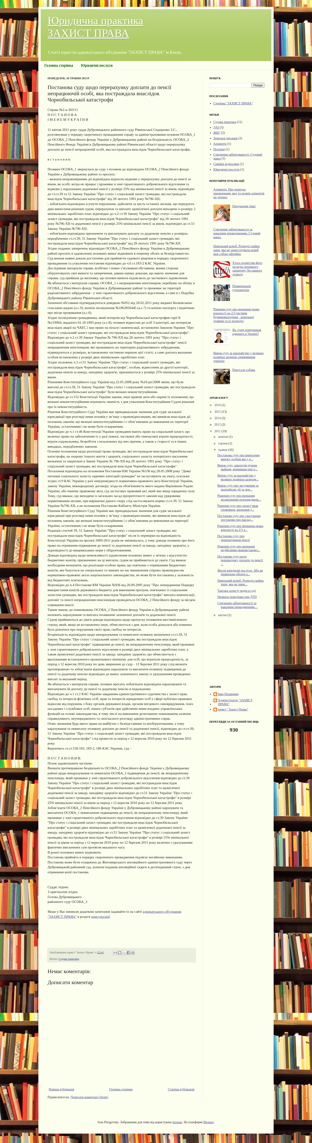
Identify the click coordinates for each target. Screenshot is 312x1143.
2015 (218, 411)
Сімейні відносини (226, 164)
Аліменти (220, 144)
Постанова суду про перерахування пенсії (233, 538)
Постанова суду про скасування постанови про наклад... (239, 518)
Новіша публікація (61, 1089)
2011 (217, 431)
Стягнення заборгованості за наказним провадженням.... (237, 605)
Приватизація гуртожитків (241, 288)
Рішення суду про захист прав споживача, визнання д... (237, 507)
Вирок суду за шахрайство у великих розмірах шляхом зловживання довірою (238, 357)
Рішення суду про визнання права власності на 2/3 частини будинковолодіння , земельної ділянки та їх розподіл (236, 315)
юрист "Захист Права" (233, 709)
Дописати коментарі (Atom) (89, 1097)
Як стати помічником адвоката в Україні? (246, 332)
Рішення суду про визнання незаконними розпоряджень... (239, 497)
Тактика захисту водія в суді (236, 591)
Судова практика (69, 958)
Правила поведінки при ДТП (237, 597)
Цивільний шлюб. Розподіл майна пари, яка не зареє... (240, 582)
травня (223, 450)
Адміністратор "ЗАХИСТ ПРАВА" (235, 702)
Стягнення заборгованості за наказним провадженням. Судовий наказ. (236, 233)
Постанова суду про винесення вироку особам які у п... (238, 457)
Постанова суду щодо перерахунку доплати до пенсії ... (240, 560)
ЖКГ (216, 133)
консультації (100, 916)
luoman (177, 1122)
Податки (219, 149)
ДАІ (216, 127)
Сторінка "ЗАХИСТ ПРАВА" (233, 103)
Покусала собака (243, 370)
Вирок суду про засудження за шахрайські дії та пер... (237, 487)
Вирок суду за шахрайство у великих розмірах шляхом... (238, 477)
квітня (222, 615)
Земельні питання (225, 138)
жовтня (223, 436)
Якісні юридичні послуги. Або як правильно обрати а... (240, 572)
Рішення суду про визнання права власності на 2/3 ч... (240, 528)
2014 (218, 418)
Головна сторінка (121, 1089)
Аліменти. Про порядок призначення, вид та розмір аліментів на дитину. (238, 193)
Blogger (208, 1122)
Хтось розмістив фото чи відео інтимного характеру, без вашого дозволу (247, 268)
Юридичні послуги (226, 169)
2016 (218, 405)
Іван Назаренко (228, 694)
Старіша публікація (181, 1089)
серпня (223, 443)
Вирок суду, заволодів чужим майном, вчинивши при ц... (237, 467)
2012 (218, 424)
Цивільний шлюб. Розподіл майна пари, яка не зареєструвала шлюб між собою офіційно (236, 250)
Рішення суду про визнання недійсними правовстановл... (238, 548)
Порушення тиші (243, 206)
